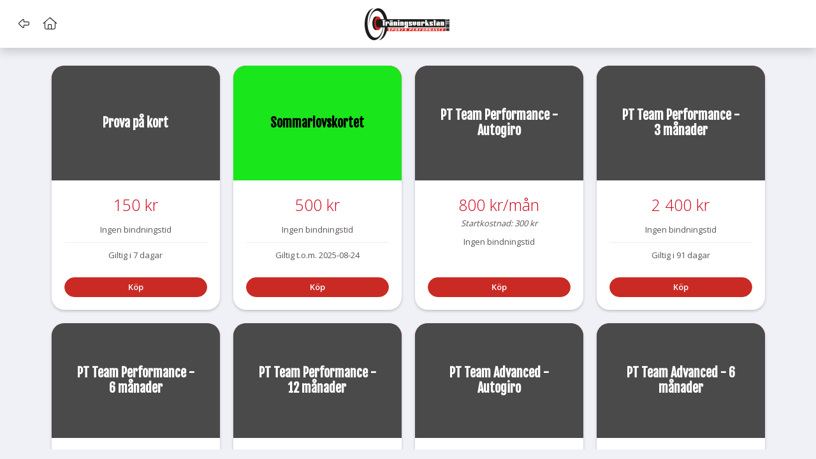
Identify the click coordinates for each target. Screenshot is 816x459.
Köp (135, 287)
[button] (23, 24)
